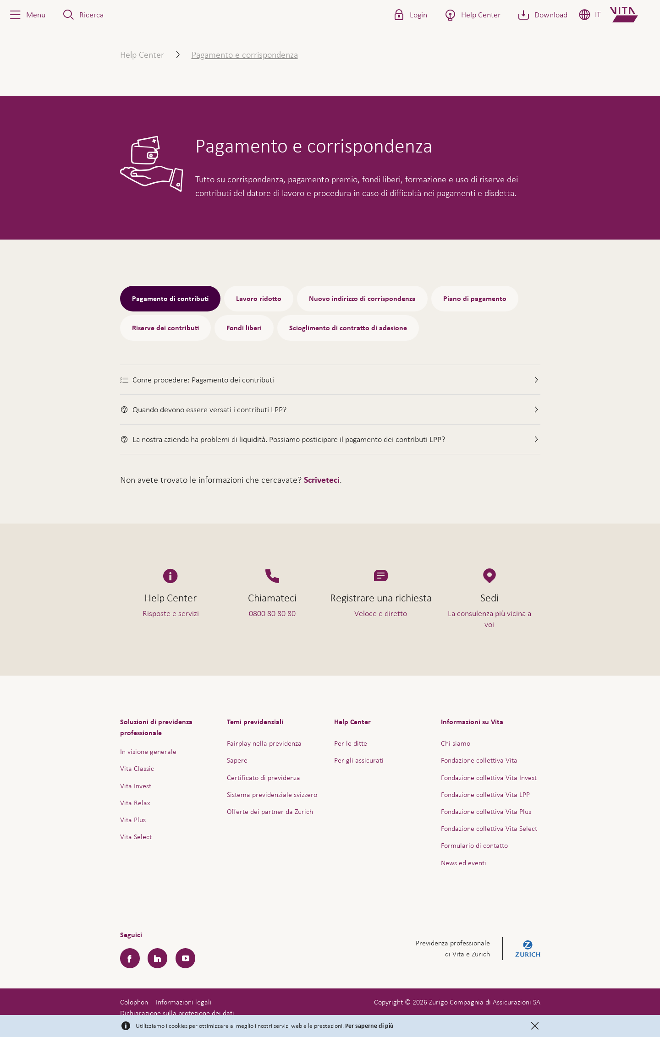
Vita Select (136, 837)
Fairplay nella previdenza (264, 743)
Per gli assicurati (359, 760)
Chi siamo (455, 743)
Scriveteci (322, 480)
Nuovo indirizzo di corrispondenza (362, 298)
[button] (26, 14)
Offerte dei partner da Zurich (270, 811)
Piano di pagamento (474, 298)
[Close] (534, 1026)
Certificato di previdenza (263, 777)
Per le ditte (350, 743)
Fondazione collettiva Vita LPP (485, 794)
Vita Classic (137, 768)
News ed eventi (463, 863)
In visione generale (148, 751)
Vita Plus (133, 820)
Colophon (134, 1002)
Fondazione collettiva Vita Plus (486, 811)
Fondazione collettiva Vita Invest (489, 777)
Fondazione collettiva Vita (479, 760)
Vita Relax (135, 803)
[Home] (631, 14)
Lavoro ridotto (258, 298)
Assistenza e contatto (584, 1007)
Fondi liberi (244, 328)
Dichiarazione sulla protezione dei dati (177, 1013)
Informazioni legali (184, 1002)
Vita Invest (135, 786)
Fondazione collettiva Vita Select (489, 828)
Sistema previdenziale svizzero (272, 794)
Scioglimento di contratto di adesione (348, 328)
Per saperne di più (369, 1026)
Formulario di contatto (474, 845)
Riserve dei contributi (165, 328)
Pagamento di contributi (170, 298)
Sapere (237, 760)
